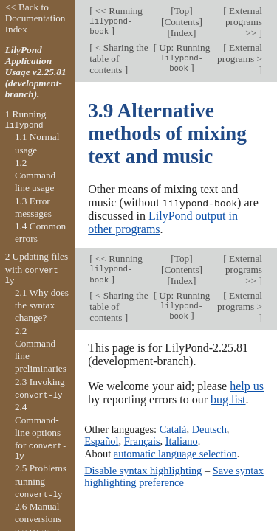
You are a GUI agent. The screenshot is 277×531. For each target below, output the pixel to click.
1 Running (26, 119)
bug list (228, 398)
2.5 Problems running (40, 480)
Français (142, 441)
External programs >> (243, 21)
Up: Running (183, 57)
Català (173, 429)
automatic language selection (175, 453)
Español (101, 441)
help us (247, 385)
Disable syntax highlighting (143, 470)
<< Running (116, 20)
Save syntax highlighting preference (174, 475)
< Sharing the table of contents (118, 58)
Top (181, 10)
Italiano (181, 441)
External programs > (239, 53)
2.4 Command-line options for (41, 431)
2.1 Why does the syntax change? (42, 305)
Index (182, 32)
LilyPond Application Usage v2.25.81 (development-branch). (35, 72)
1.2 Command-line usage (37, 175)
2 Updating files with (36, 268)
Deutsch (209, 429)
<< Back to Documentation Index (35, 18)
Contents (181, 21)
